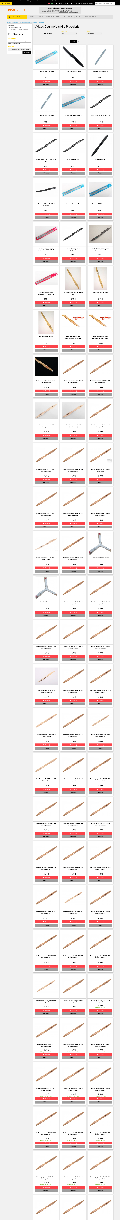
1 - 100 (73, 41)
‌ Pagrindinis (6, 3)
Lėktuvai (11, 25)
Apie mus (73, 0)
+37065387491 (63, 12)
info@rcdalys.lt (73, 12)
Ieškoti (27, 52)
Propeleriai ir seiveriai (15, 27)
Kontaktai (20, 0)
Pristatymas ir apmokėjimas (33, 0)
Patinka (46, 84)
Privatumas (63, 0)
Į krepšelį (46, 81)
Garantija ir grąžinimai (51, 0)
